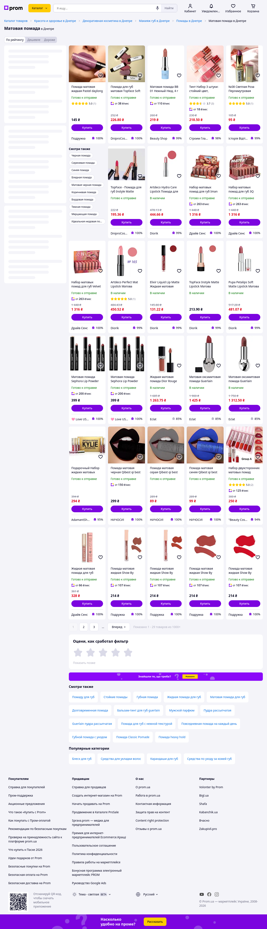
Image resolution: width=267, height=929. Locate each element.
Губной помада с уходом (89, 737)
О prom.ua (143, 787)
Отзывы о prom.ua (149, 829)
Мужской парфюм (181, 710)
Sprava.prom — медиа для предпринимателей (90, 822)
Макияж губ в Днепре (154, 21)
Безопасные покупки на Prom (29, 866)
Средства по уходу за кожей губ (209, 759)
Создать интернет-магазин (91, 795)
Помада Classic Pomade (132, 737)
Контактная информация (153, 804)
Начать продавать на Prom (91, 804)
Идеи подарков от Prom (25, 858)
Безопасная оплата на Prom (28, 875)
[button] (87, 127)
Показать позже (84, 663)
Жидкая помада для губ (184, 697)
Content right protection (152, 820)
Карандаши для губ (164, 759)
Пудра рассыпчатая (217, 710)
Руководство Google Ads (89, 883)
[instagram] (216, 894)
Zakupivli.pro (208, 829)
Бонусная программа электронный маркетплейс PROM (97, 873)
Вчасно (204, 820)
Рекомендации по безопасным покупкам (37, 829)
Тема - (89, 894)
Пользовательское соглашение (94, 845)
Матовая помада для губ (227, 697)
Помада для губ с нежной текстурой (146, 724)
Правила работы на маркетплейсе (96, 862)
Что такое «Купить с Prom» (27, 812)
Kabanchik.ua (208, 812)
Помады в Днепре (189, 21)
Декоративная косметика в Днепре (107, 21)
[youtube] (201, 894)
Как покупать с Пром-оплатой (29, 820)
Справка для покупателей (26, 787)
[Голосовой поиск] (157, 8)
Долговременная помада (90, 710)
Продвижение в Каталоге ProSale (95, 812)
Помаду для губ (83, 697)
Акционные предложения (26, 804)
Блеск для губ (82, 759)
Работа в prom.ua (148, 795)
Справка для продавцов (89, 787)
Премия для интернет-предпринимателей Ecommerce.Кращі (99, 835)
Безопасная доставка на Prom (29, 883)
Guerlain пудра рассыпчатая (92, 724)
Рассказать (155, 922)
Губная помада (147, 697)
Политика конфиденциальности (94, 854)
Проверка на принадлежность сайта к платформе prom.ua (35, 839)
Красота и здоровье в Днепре (55, 21)
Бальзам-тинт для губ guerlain (138, 710)
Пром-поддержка (20, 795)
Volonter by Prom (211, 787)
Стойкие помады (115, 697)
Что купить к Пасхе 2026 (25, 850)
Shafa (203, 804)
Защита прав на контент (153, 812)
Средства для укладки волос (121, 759)
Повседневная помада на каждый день (209, 724)
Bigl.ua (204, 795)
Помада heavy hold (172, 737)
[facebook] (209, 894)
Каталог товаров (16, 21)
